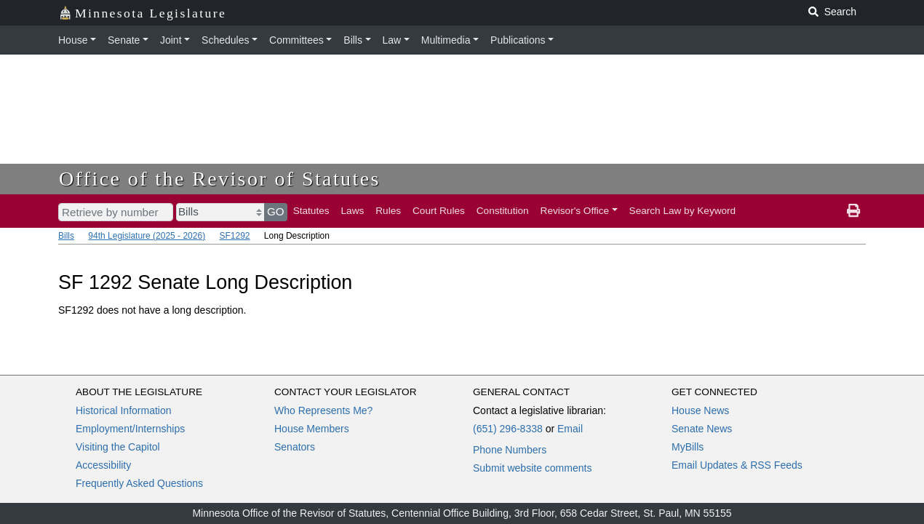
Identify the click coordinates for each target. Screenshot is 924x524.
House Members (311, 428)
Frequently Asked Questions (139, 483)
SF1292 (234, 236)
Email (570, 428)
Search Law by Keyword (682, 210)
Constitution (503, 210)
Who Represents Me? (323, 410)
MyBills (688, 447)
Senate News (702, 428)
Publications (518, 40)
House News (700, 410)
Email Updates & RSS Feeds (737, 465)
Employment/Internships (130, 428)
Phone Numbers (509, 450)
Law (392, 40)
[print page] (853, 211)
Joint (171, 40)
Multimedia (446, 40)
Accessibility (103, 465)
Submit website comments (532, 468)
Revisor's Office (575, 210)
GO (275, 211)
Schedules (225, 40)
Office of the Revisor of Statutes (220, 178)
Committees (296, 40)
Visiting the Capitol (118, 447)
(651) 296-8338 (508, 428)
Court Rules (439, 210)
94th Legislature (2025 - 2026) (146, 236)
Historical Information (124, 410)
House (72, 40)
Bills (352, 40)
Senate (124, 40)
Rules (388, 210)
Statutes (311, 210)
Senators (294, 447)
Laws (353, 210)
